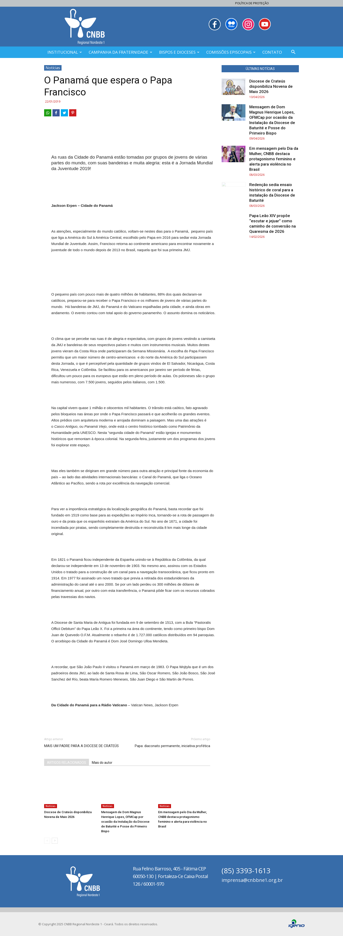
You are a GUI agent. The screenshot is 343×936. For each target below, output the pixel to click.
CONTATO (272, 52)
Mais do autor (102, 762)
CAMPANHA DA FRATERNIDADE (120, 52)
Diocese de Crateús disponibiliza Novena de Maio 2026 (271, 86)
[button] (293, 52)
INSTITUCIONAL (64, 52)
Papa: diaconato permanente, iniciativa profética (172, 746)
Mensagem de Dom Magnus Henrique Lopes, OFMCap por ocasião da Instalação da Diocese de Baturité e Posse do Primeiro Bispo (125, 821)
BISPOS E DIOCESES (179, 52)
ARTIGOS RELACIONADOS (66, 762)
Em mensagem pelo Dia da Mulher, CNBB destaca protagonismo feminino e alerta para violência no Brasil (273, 159)
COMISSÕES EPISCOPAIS (230, 52)
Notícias (53, 67)
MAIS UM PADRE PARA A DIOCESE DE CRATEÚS (81, 746)
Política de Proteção (252, 3)
